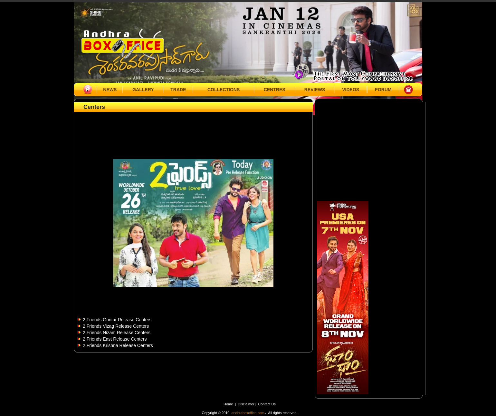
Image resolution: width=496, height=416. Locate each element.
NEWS (110, 89)
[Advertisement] (193, 127)
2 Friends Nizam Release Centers (116, 332)
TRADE (178, 89)
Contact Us (267, 404)
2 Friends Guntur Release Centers (117, 319)
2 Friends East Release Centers (115, 339)
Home (228, 404)
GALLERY (143, 89)
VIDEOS (350, 89)
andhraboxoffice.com (247, 413)
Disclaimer (246, 404)
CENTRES (274, 89)
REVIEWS (314, 89)
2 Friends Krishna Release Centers (118, 345)
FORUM (383, 89)
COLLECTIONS (223, 89)
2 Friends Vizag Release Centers (116, 326)
